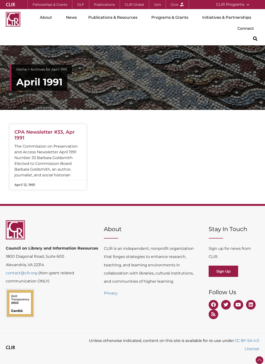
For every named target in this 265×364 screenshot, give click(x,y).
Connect (246, 28)
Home (21, 69)
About (47, 17)
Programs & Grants (171, 17)
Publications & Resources (114, 17)
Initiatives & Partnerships (227, 17)
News (71, 17)
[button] (255, 38)
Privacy (111, 293)
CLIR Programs (232, 4)
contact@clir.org (22, 273)
